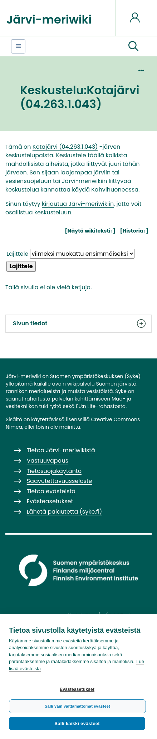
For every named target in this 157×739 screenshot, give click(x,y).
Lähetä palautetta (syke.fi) (64, 512)
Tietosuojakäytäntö (54, 471)
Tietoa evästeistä (51, 491)
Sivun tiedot (78, 323)
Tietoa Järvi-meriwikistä (61, 450)
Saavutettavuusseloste (59, 481)
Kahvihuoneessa (114, 189)
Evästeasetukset (77, 689)
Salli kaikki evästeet (76, 723)
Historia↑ (134, 230)
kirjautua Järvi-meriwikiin (78, 204)
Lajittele (17, 254)
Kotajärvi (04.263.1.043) (65, 147)
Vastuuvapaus (47, 461)
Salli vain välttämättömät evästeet (77, 706)
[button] (133, 46)
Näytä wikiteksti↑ (90, 230)
